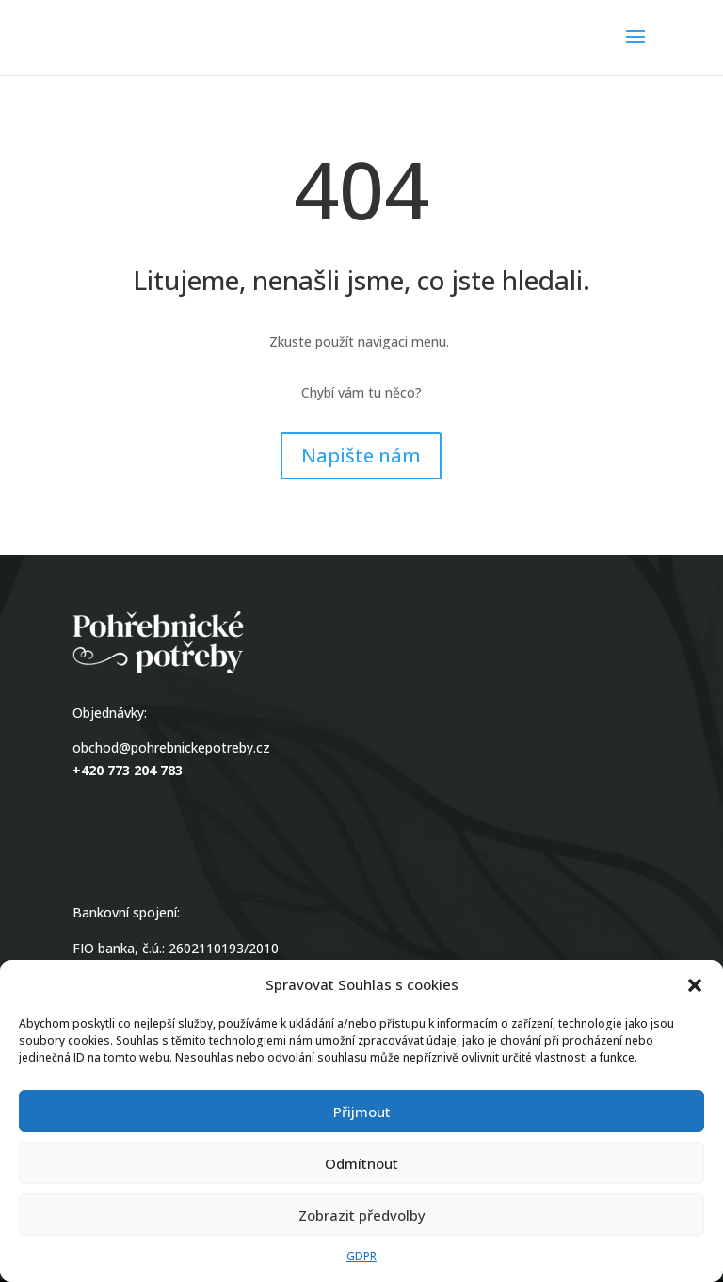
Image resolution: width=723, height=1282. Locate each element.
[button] (694, 985)
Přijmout (362, 1111)
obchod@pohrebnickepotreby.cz (171, 747)
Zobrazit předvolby (362, 1215)
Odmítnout (361, 1163)
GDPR (361, 1256)
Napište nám (361, 455)
